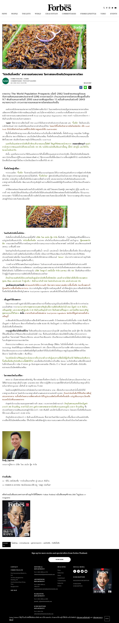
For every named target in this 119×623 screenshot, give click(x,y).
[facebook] (80, 88)
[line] (85, 88)
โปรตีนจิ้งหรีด (56, 543)
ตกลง (107, 618)
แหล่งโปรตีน (47, 543)
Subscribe (59, 559)
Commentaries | (16, 81)
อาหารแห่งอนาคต (24, 543)
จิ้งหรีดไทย (15, 543)
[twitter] (89, 88)
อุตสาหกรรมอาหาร (36, 543)
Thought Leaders (29, 81)
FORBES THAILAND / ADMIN (20, 79)
